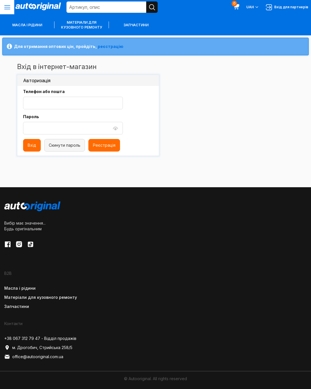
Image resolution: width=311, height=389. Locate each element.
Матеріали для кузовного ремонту (81, 24)
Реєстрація (104, 145)
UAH (252, 7)
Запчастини (136, 25)
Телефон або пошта (44, 91)
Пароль (31, 116)
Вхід (32, 145)
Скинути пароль (64, 145)
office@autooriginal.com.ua (33, 357)
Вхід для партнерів (287, 7)
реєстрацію (110, 46)
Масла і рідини (20, 288)
